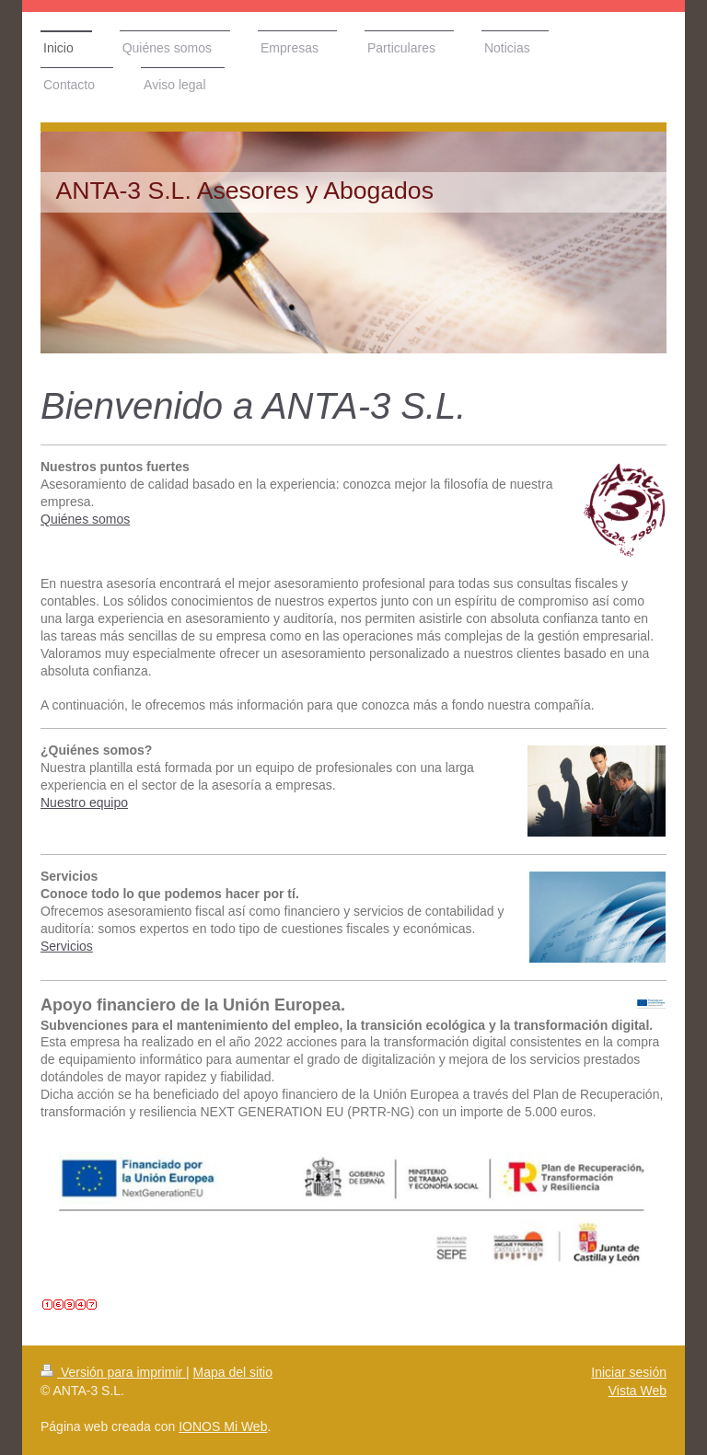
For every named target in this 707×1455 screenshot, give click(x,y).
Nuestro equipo (84, 802)
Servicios (67, 946)
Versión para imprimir (113, 1372)
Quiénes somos (85, 519)
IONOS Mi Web (223, 1426)
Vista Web (637, 1390)
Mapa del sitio (232, 1372)
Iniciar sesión (628, 1372)
